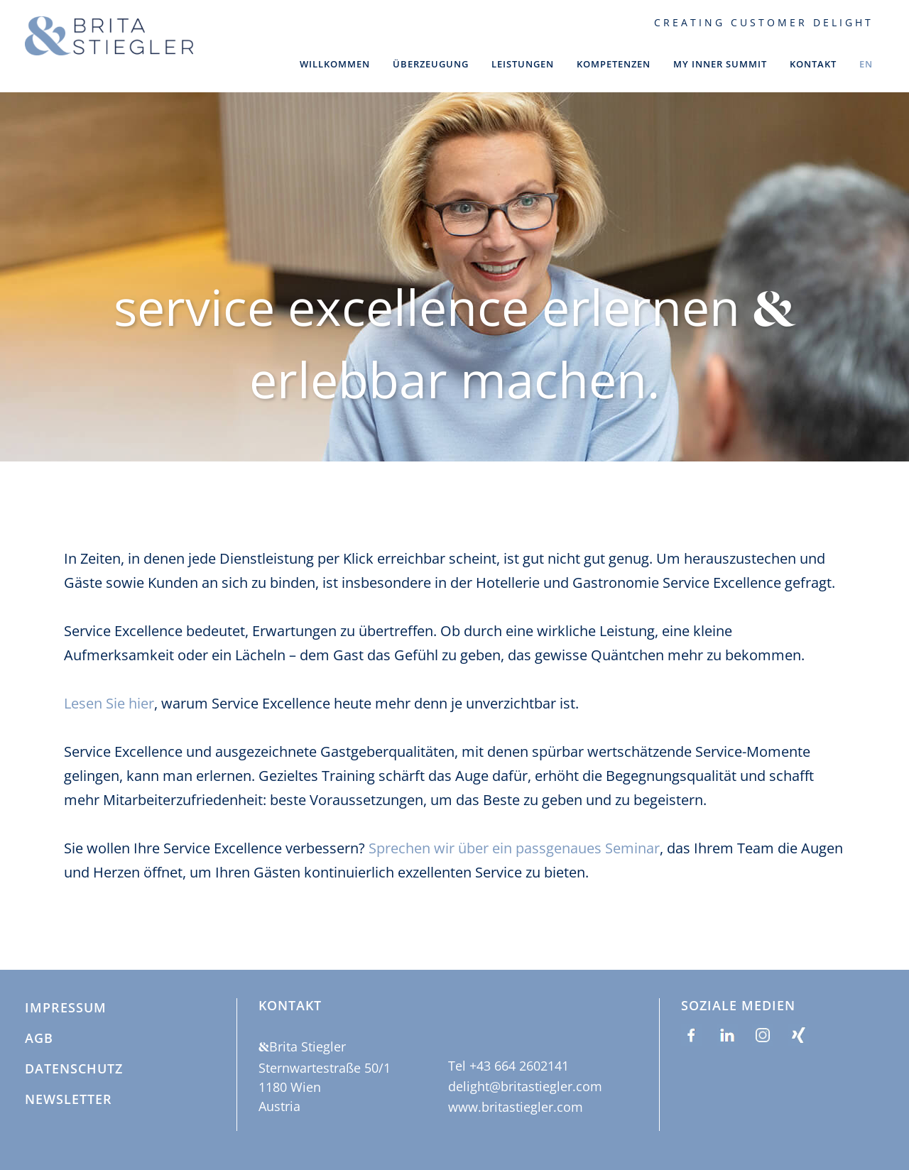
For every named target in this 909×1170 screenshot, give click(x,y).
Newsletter (68, 1100)
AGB (39, 1038)
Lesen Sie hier (109, 680)
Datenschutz (74, 1069)
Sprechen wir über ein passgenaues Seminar (514, 825)
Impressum (66, 1008)
